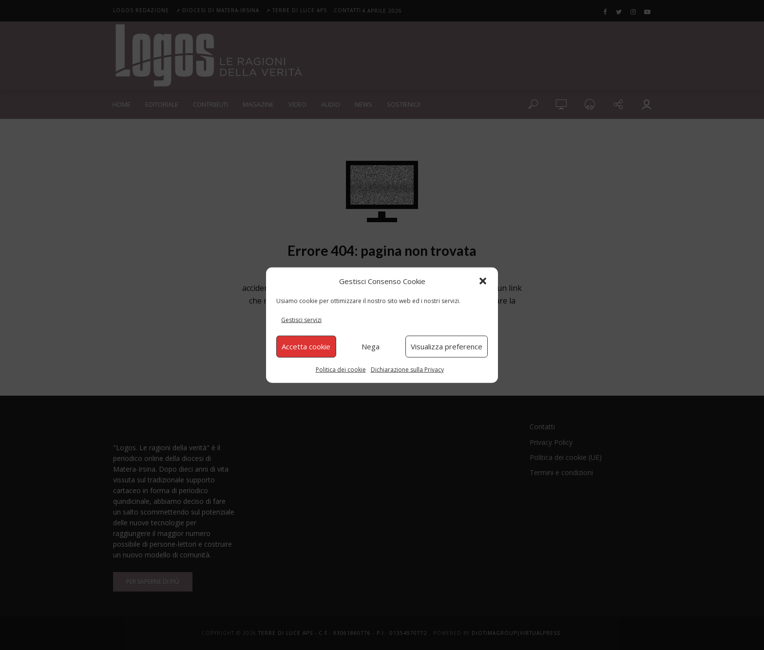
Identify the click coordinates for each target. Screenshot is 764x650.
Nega (371, 346)
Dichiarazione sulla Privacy (407, 369)
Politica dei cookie (341, 369)
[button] (483, 281)
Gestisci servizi (301, 320)
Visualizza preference (446, 346)
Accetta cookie (306, 346)
